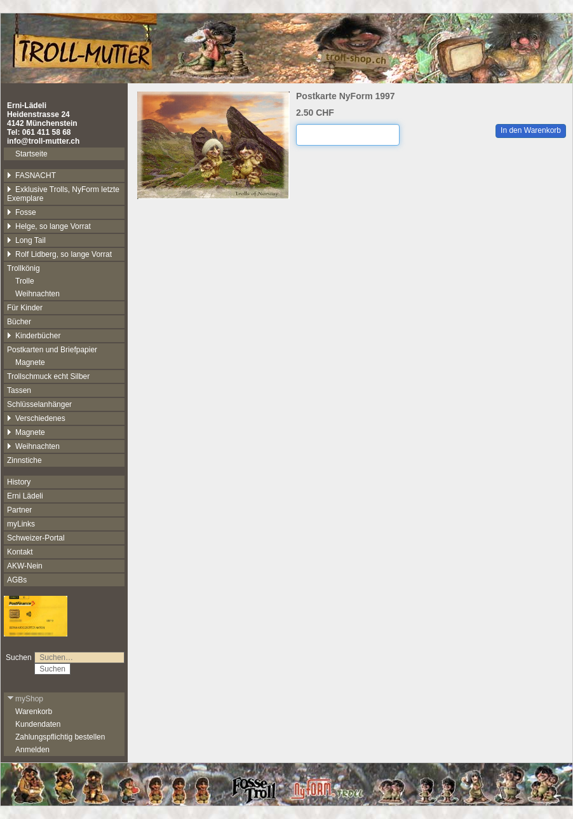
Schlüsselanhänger (39, 404)
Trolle (24, 281)
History (18, 482)
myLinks (21, 524)
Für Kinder (25, 307)
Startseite (31, 153)
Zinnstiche (24, 460)
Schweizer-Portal (36, 537)
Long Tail (26, 240)
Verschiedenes (36, 418)
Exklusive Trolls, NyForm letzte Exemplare (63, 194)
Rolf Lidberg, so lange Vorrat (59, 254)
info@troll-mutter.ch (43, 141)
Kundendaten (37, 724)
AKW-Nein (25, 565)
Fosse (21, 212)
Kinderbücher (33, 335)
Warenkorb (33, 711)
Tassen (19, 390)
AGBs (17, 579)
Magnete (30, 362)
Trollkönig (23, 268)
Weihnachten (37, 293)
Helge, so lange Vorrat (49, 226)
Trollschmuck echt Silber (48, 376)
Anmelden (32, 749)
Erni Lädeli (25, 496)
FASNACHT (31, 175)
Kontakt (20, 551)
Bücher (19, 321)
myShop (25, 698)
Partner (19, 510)
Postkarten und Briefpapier (52, 349)
